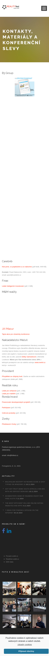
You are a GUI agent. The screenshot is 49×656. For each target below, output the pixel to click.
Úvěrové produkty (8, 413)
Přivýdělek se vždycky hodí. (12, 376)
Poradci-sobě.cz (12, 556)
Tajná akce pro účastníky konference (16, 334)
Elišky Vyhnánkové (29, 357)
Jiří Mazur (8, 328)
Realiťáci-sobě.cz (12, 559)
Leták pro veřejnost (9, 391)
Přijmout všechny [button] (26, 651)
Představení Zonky (9, 424)
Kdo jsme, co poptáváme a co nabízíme (17, 267)
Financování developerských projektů (16, 402)
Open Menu (44, 8)
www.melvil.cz (40, 362)
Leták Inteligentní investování (13, 286)
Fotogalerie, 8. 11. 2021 (11, 466)
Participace (6, 408)
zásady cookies (25, 644)
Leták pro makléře (9, 394)
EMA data (9, 562)
